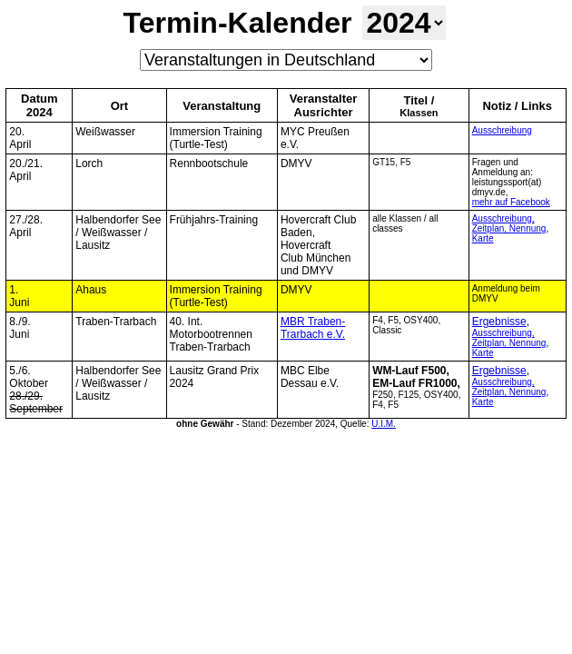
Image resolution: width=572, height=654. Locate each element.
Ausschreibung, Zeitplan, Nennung (509, 223)
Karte (483, 238)
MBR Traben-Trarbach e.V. (313, 328)
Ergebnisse (499, 321)
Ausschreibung (502, 130)
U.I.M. (383, 424)
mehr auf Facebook (511, 202)
